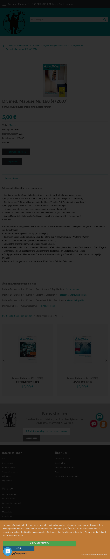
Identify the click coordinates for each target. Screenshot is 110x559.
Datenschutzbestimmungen (98, 554)
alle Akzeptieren (39, 548)
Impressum (84, 554)
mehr (91, 548)
